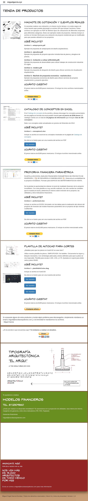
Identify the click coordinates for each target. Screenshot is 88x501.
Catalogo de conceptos (35, 113)
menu (4, 2)
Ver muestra (30, 144)
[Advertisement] (44, 441)
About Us (49, 496)
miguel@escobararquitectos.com (25, 486)
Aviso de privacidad (59, 496)
